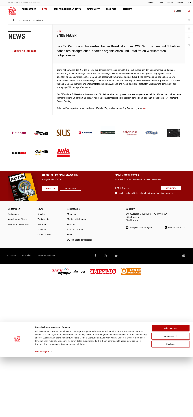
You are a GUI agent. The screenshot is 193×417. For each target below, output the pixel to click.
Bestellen (51, 188)
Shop (161, 3)
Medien (180, 3)
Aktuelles (39, 20)
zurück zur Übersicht (24, 51)
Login (177, 11)
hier (144, 108)
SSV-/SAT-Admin (75, 229)
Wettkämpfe (90, 11)
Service (170, 3)
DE (189, 3)
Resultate (107, 11)
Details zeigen (42, 412)
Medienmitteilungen (76, 219)
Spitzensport (14, 209)
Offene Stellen (44, 234)
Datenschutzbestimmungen (146, 193)
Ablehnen (170, 404)
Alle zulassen (170, 388)
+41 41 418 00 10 (175, 227)
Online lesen (73, 188)
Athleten (41, 214)
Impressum (13, 256)
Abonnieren (171, 188)
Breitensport (13, 214)
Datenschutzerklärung (56, 256)
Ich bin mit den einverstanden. (146, 193)
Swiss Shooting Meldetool (79, 240)
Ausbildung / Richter (17, 219)
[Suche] (189, 10)
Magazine (71, 214)
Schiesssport (28, 11)
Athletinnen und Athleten (64, 11)
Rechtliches (32, 256)
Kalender (122, 11)
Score (69, 234)
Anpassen (170, 396)
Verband (151, 3)
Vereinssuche (73, 209)
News (43, 11)
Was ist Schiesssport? (18, 224)
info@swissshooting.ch (139, 227)
